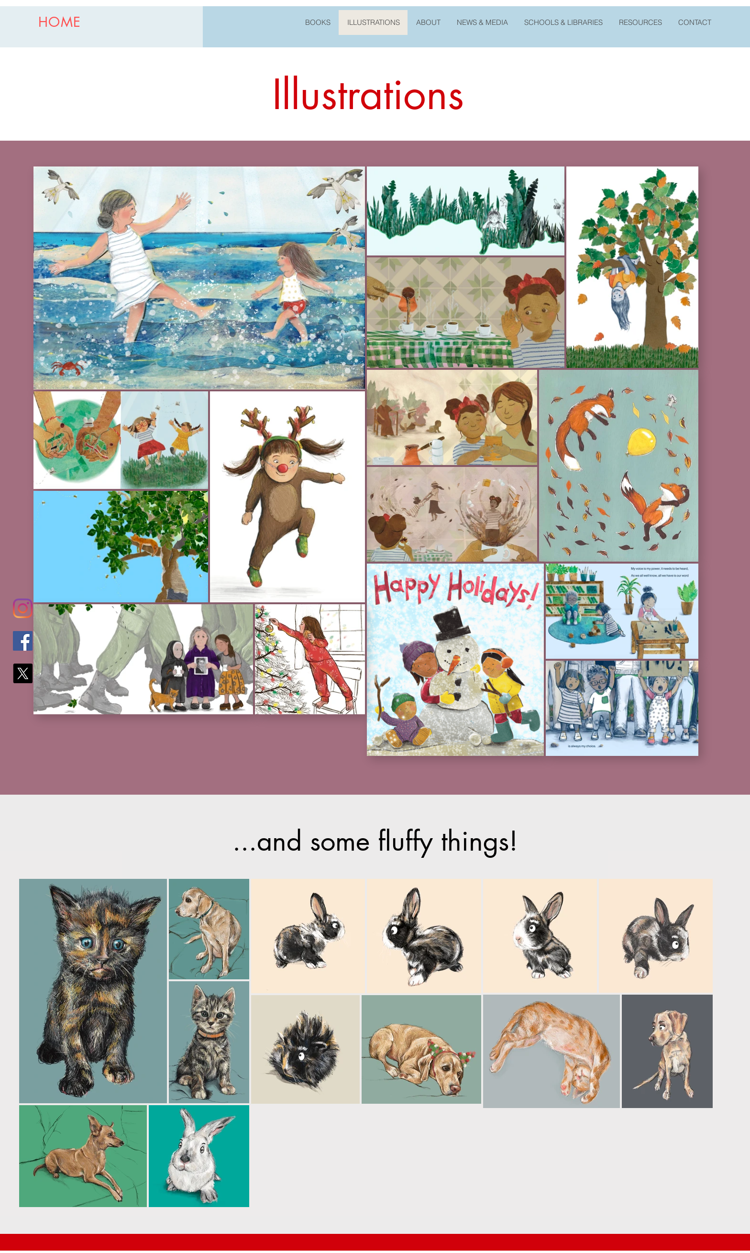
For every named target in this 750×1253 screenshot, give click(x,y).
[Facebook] (23, 641)
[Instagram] (23, 608)
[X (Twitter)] (23, 673)
